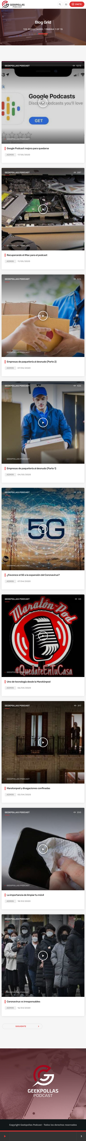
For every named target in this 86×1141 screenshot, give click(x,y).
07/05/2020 (24, 368)
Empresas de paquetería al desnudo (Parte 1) (31, 468)
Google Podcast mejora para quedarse (28, 148)
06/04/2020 (24, 688)
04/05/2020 (24, 475)
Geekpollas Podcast (17, 66)
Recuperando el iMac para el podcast (27, 255)
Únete (77, 4)
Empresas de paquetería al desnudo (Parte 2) (32, 361)
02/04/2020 (24, 795)
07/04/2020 (24, 581)
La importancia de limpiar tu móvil (25, 894)
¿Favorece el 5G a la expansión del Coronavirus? (33, 574)
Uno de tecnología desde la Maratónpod (28, 681)
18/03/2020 (24, 901)
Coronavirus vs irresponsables (23, 1001)
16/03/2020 (24, 1008)
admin (10, 155)
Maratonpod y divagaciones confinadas (28, 788)
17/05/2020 (24, 155)
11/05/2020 (24, 261)
